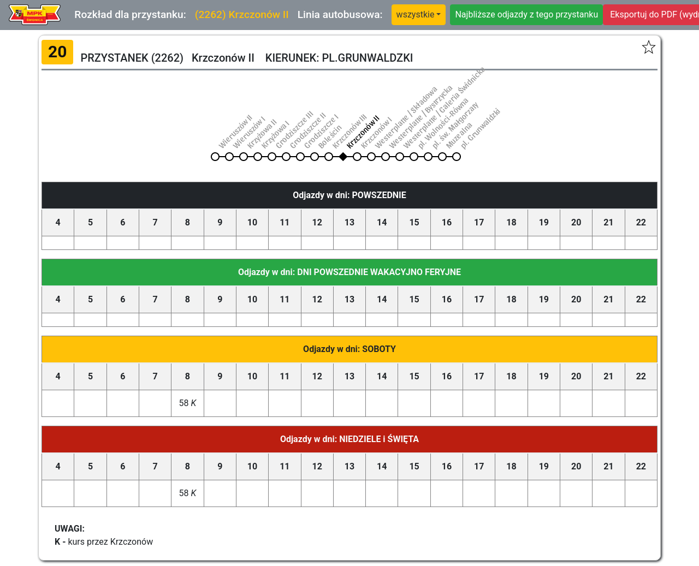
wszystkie (415, 14)
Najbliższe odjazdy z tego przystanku (526, 14)
